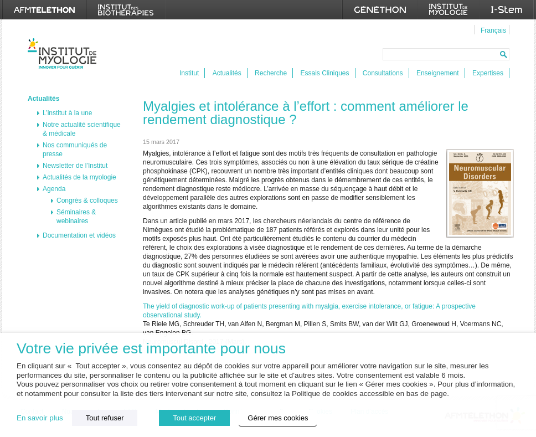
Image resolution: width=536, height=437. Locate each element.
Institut (189, 73)
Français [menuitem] (493, 30)
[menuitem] (492, 30)
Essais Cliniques (324, 73)
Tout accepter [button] (194, 418)
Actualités (227, 73)
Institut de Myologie (64, 53)
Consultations (383, 73)
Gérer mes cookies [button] (278, 418)
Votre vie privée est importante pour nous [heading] (151, 348)
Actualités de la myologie (79, 177)
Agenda (54, 189)
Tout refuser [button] (105, 418)
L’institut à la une (67, 113)
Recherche (271, 73)
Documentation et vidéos (79, 235)
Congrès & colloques (87, 200)
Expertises (487, 73)
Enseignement (437, 73)
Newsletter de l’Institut (75, 165)
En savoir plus (40, 418)
